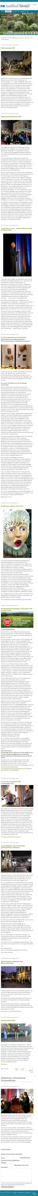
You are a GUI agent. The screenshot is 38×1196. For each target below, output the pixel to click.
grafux (34, 1193)
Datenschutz (20, 4)
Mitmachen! (4, 16)
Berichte (8, 11)
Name (3, 1158)
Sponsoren (11, 16)
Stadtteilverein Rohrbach (18, 37)
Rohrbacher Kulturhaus (6, 14)
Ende (31, 1072)
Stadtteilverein (23, 11)
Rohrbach (15, 11)
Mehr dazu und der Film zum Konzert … (11, 837)
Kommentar (4, 1167)
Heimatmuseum (27, 14)
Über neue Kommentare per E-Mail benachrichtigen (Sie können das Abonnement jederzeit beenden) (16, 1184)
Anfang (16, 1069)
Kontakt (13, 4)
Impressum (28, 4)
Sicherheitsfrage (25, 1158)
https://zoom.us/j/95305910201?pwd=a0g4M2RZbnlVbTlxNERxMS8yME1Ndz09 (13, 767)
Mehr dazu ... (4, 1064)
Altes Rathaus (18, 14)
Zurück (22, 1069)
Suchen (35, 4)
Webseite (3, 1163)
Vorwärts (30, 1070)
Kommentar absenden (7, 1187)
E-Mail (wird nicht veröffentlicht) (10, 1160)
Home (2, 11)
